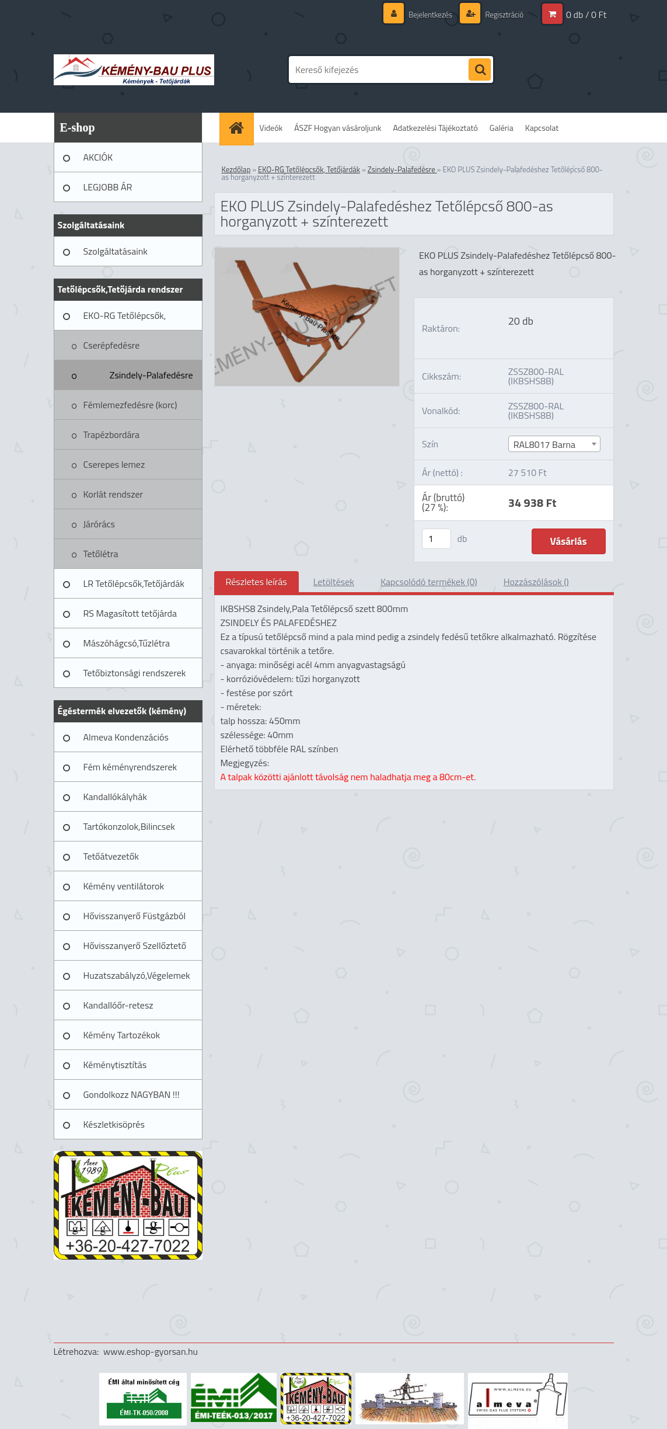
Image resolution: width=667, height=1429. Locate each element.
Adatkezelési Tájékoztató (435, 127)
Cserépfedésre (111, 345)
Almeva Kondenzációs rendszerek (126, 741)
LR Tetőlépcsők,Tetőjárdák (133, 583)
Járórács (99, 524)
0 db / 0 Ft (586, 15)
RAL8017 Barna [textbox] (544, 444)
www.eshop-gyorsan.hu (150, 1351)
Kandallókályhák (115, 797)
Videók (271, 127)
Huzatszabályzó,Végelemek (136, 975)
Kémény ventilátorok (124, 886)
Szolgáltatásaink (115, 251)
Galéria (502, 127)
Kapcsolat (542, 127)
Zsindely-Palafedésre (151, 375)
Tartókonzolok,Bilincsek (129, 826)
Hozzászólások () (536, 582)
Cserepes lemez (114, 464)
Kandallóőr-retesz (118, 1005)
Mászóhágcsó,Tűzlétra (126, 643)
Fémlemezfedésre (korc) (130, 405)
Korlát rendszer (113, 494)
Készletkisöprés (114, 1124)
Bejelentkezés (425, 14)
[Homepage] (240, 127)
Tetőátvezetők (111, 856)
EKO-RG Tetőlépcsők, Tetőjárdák (124, 319)
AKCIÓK (98, 157)
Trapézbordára (111, 434)
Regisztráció (502, 14)
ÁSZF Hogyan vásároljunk (337, 127)
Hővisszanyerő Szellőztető (135, 945)
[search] (479, 70)
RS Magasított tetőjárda (130, 613)
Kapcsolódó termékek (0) (428, 582)
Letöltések (333, 582)
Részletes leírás (256, 582)
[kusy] (436, 539)
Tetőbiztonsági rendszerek (134, 673)
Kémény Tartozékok (121, 1035)
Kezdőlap (236, 169)
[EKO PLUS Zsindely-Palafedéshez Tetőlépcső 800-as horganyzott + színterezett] (307, 252)
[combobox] (554, 444)
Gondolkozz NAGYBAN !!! (131, 1094)
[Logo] (134, 69)
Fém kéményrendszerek (130, 767)
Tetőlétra (100, 554)
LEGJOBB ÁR (107, 187)
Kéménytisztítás (115, 1065)
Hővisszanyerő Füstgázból (134, 916)
